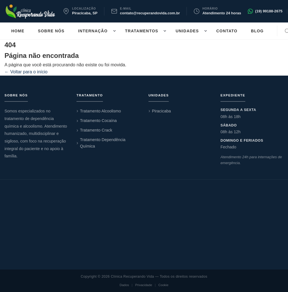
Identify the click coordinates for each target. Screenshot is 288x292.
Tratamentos (141, 31)
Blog (257, 31)
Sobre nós (51, 31)
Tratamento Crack (96, 130)
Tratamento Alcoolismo (100, 111)
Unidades (187, 31)
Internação (92, 31)
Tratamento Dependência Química (102, 142)
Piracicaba (161, 111)
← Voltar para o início (26, 71)
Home (17, 31)
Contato (226, 31)
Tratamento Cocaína (98, 120)
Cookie (163, 285)
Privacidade (143, 285)
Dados (124, 285)
